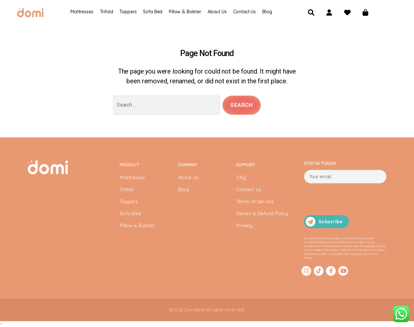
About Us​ (217, 12)
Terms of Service (255, 202)
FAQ (241, 178)
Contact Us (244, 12)
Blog (267, 12)
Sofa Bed (152, 12)
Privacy (245, 226)
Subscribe (324, 223)
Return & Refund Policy (263, 214)
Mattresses (82, 12)
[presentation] (353, 200)
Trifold (106, 12)
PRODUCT (130, 166)
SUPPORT (246, 166)
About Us (189, 178)
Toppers (127, 12)
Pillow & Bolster (185, 12)
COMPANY (188, 166)
